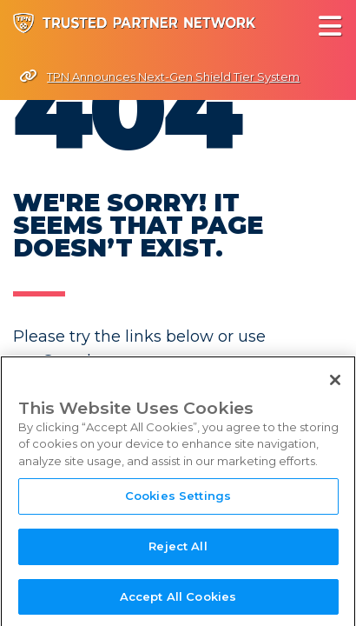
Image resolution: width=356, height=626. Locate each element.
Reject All (177, 550)
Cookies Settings (178, 500)
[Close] (335, 384)
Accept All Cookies (178, 601)
